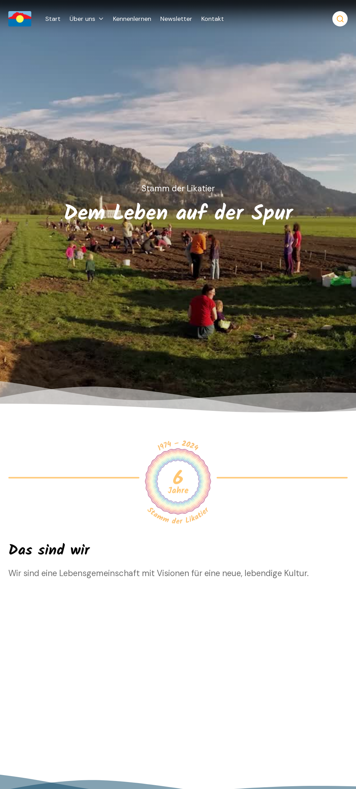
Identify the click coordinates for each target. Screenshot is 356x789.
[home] (26, 18)
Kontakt (212, 19)
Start (52, 19)
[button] (87, 19)
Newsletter (176, 19)
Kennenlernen (132, 19)
